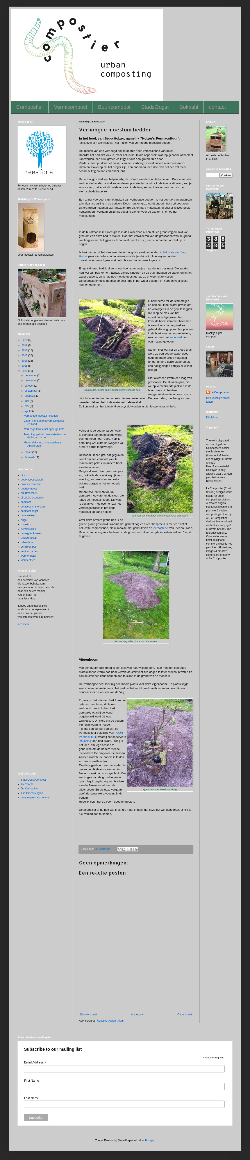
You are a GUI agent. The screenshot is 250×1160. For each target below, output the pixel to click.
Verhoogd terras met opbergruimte (44, 429)
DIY (23, 475)
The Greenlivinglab (32, 793)
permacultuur (28, 529)
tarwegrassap (29, 537)
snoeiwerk (176, 337)
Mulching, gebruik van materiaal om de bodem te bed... (45, 436)
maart (28, 452)
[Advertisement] (136, 991)
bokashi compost (31, 484)
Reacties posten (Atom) (110, 1020)
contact (217, 107)
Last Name (31, 1098)
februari (29, 457)
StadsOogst (155, 107)
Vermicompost (70, 107)
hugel (24, 520)
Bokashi (188, 107)
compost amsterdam (33, 506)
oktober (29, 385)
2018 (25, 350)
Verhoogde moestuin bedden (41, 415)
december (31, 375)
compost (26, 502)
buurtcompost (29, 488)
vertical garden (29, 551)
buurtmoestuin (29, 493)
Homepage (137, 1014)
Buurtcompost (114, 107)
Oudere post (184, 1014)
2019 (25, 345)
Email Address (35, 1062)
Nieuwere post (88, 1014)
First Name (31, 1080)
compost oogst (29, 511)
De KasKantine (29, 788)
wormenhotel (28, 555)
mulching (85, 740)
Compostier (29, 107)
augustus (30, 395)
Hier (20, 576)
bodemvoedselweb (32, 479)
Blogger (149, 1140)
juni (27, 401)
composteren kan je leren (35, 797)
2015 (25, 365)
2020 (25, 340)
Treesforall (27, 784)
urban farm (27, 542)
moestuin (26, 524)
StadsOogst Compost (33, 779)
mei (27, 406)
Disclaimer (212, 417)
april (27, 411)
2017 (25, 355)
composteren (28, 515)
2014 (25, 371)
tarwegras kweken (31, 533)
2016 (25, 360)
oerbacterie (161, 528)
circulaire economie (32, 497)
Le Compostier (220, 392)
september (31, 390)
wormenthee (28, 560)
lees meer (23, 624)
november (31, 380)
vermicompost (29, 546)
